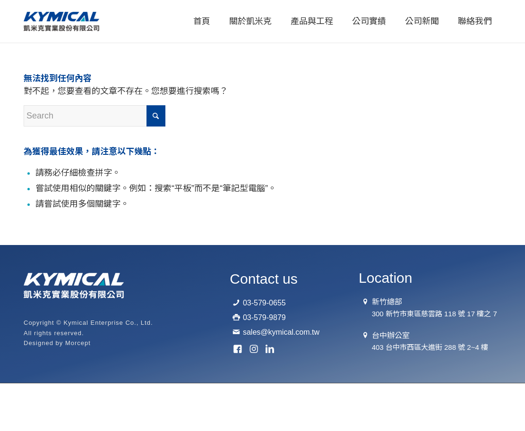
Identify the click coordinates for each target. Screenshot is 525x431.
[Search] (94, 116)
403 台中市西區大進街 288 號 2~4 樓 (430, 347)
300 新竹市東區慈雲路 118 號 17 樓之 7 (434, 314)
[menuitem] (202, 21)
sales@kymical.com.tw (281, 332)
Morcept (78, 342)
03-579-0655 (264, 303)
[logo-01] (61, 21)
